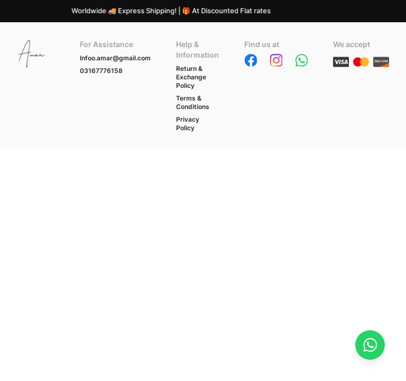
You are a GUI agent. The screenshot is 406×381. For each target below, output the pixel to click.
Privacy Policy (187, 123)
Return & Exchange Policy (191, 77)
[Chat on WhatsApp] (370, 345)
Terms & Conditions (192, 102)
